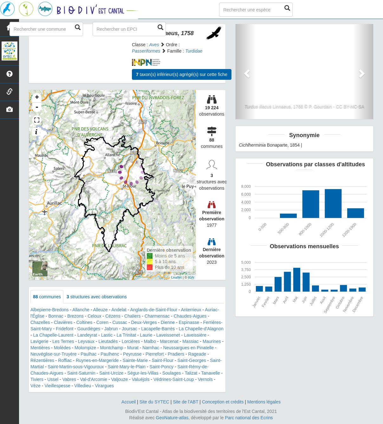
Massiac (190, 341)
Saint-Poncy (161, 366)
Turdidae (193, 51)
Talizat (191, 373)
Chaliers (132, 316)
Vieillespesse (57, 385)
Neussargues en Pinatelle (188, 347)
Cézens (112, 316)
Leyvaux (86, 341)
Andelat (118, 309)
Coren (102, 322)
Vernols (205, 379)
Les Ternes (63, 341)
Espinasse (189, 322)
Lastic (107, 335)
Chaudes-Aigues (190, 316)
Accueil (128, 401)
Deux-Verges (144, 322)
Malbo (150, 341)
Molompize (85, 347)
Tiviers (36, 379)
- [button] (37, 107)
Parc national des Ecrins (249, 417)
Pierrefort (155, 354)
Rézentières (42, 360)
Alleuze (100, 309)
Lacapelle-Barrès (158, 328)
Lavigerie (39, 341)
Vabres (69, 379)
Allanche (80, 309)
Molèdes (62, 347)
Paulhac (89, 354)
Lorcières (131, 341)
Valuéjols (141, 379)
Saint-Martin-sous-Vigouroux (76, 366)
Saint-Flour (162, 360)
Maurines (212, 341)
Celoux (94, 316)
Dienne (168, 322)
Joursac (129, 328)
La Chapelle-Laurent (53, 335)
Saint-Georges (192, 360)
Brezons (75, 316)
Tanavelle (210, 373)
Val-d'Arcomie (93, 379)
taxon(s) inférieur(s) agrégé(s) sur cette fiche (181, 74)
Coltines (84, 322)
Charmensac (157, 316)
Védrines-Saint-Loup (173, 379)
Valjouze (119, 379)
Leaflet (176, 277)
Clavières (63, 322)
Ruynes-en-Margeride (97, 360)
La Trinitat (126, 335)
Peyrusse (132, 354)
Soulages (171, 373)
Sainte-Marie (135, 360)
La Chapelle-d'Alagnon (201, 328)
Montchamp (111, 347)
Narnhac (150, 347)
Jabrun (111, 328)
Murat (133, 347)
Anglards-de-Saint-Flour (153, 309)
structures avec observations (97, 296)
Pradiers (176, 354)
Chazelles (40, 322)
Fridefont (64, 328)
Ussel (52, 379)
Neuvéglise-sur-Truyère (53, 354)
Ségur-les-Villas (143, 373)
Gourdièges (88, 328)
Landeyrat (87, 335)
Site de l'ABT (185, 401)
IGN (191, 277)
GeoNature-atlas (172, 417)
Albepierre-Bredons (49, 309)
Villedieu (82, 385)
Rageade (197, 354)
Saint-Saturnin (81, 373)
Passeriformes (146, 51)
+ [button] (37, 98)
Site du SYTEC (154, 401)
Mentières (40, 347)
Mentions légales (264, 401)
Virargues (104, 385)
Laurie (146, 335)
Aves (154, 44)
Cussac (119, 322)
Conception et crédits (223, 401)
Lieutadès (108, 341)
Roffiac (65, 360)
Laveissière (195, 335)
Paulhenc (110, 354)
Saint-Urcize (111, 373)
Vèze (35, 385)
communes (47, 296)
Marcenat (169, 341)
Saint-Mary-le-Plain (127, 366)
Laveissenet (168, 335)
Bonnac (55, 316)
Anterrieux (191, 309)
